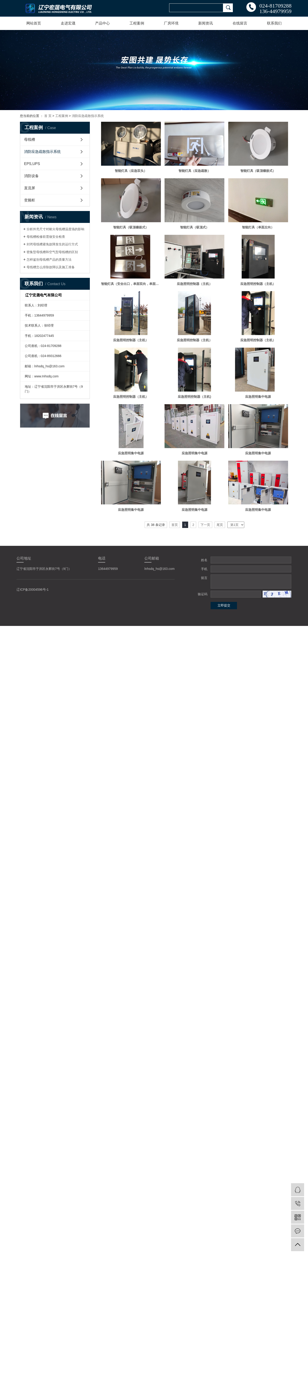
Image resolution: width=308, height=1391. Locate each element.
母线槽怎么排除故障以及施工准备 (51, 267)
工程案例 (136, 23)
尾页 (220, 525)
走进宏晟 (68, 23)
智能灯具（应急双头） (131, 171)
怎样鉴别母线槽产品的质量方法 (49, 259)
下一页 (205, 525)
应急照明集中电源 (258, 396)
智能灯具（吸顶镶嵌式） (258, 171)
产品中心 (102, 23)
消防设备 (31, 176)
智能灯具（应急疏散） (195, 171)
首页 (174, 525)
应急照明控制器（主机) (194, 396)
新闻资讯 (205, 23)
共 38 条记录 (156, 525)
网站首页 (33, 23)
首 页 (48, 116)
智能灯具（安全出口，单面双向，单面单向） (131, 284)
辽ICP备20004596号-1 (32, 589)
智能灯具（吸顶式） (194, 227)
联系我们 (274, 23)
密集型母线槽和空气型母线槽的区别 (52, 252)
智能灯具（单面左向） (258, 227)
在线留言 (240, 23)
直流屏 (29, 188)
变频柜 (29, 200)
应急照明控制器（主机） (194, 284)
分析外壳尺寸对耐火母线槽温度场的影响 (55, 229)
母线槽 (29, 139)
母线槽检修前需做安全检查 (46, 236)
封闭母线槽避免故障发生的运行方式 (52, 244)
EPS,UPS (32, 164)
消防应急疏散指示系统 (88, 116)
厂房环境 (171, 23)
